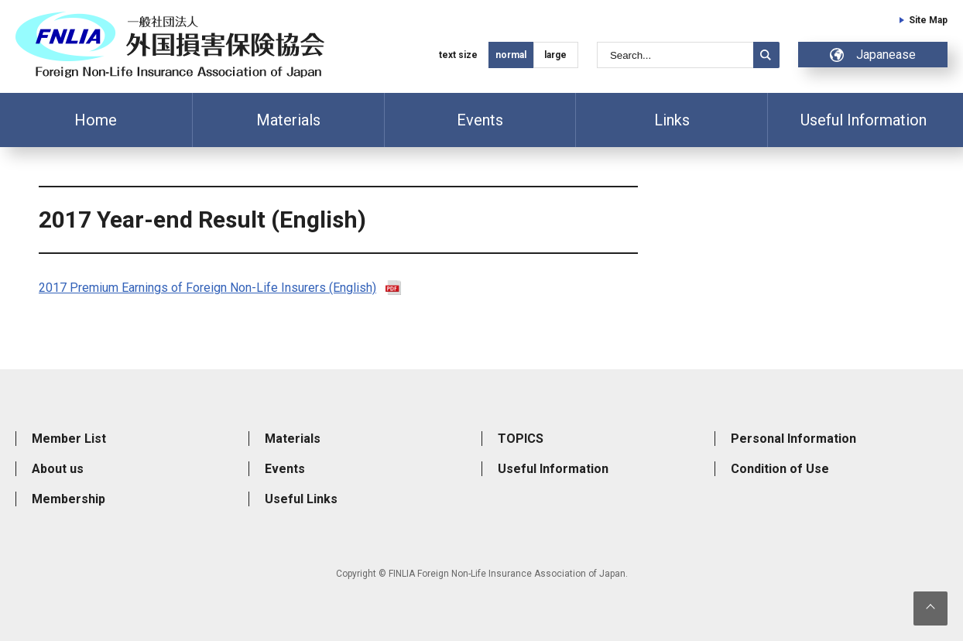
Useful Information (863, 120)
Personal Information (793, 438)
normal (510, 55)
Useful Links (301, 499)
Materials (288, 120)
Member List (69, 438)
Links (672, 120)
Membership (68, 499)
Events (480, 120)
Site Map (928, 20)
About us (58, 468)
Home (95, 120)
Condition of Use (780, 468)
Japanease (873, 54)
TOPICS (520, 438)
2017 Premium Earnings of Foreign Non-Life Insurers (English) (207, 287)
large (555, 55)
